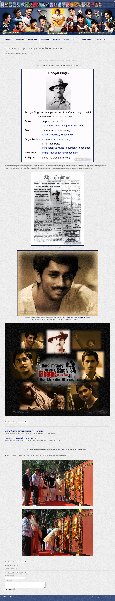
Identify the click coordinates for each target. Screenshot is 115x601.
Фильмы (56, 39)
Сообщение (8, 580)
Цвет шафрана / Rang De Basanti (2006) (76, 317)
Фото (75, 39)
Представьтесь (9, 575)
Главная (8, 39)
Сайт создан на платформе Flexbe (103, 598)
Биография (32, 39)
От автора (101, 39)
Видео (66, 39)
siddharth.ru (24, 422)
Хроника (45, 39)
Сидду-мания (87, 39)
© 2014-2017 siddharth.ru (8, 598)
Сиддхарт (20, 39)
